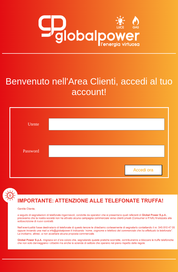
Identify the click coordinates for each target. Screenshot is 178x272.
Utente (33, 124)
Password (31, 151)
